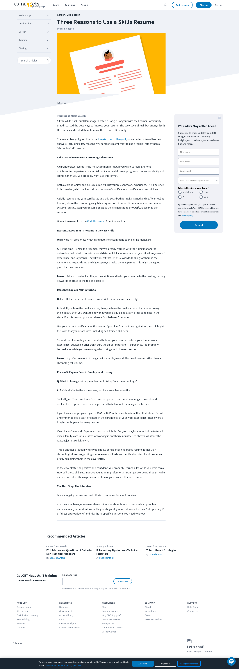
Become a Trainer (153, 619)
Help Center (193, 606)
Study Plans (108, 623)
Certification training (27, 615)
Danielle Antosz (57, 557)
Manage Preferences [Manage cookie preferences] (189, 663)
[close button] (219, 117)
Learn (56, 4)
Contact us (192, 611)
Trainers (21, 627)
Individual (188, 192)
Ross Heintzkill (106, 557)
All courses (22, 611)
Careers (149, 615)
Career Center (109, 631)
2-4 (206, 192)
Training (34, 40)
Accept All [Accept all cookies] (142, 663)
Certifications (34, 24)
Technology (34, 16)
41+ (206, 197)
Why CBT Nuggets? (111, 615)
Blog (104, 606)
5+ (184, 197)
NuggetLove (151, 611)
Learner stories (110, 611)
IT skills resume (96, 221)
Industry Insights (67, 623)
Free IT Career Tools (69, 627)
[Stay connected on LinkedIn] (81, 108)
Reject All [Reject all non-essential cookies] (165, 663)
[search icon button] (48, 60)
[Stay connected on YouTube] (74, 108)
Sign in (218, 5)
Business (63, 606)
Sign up (204, 5)
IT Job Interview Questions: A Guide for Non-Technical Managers (69, 551)
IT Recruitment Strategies (161, 550)
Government (65, 611)
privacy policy (187, 215)
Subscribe (123, 581)
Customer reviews (111, 619)
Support (198, 651)
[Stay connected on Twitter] (67, 108)
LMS (61, 619)
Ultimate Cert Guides (112, 627)
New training (23, 619)
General (208, 651)
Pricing (84, 4)
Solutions (70, 4)
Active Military (66, 615)
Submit (198, 225)
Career (34, 32)
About (148, 606)
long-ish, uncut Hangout (112, 139)
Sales (190, 651)
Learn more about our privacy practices (63, 665)
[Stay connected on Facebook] (60, 108)
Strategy (34, 49)
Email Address (69, 574)
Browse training (25, 606)
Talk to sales (182, 5)
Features (21, 623)
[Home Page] (29, 5)
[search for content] (165, 5)
